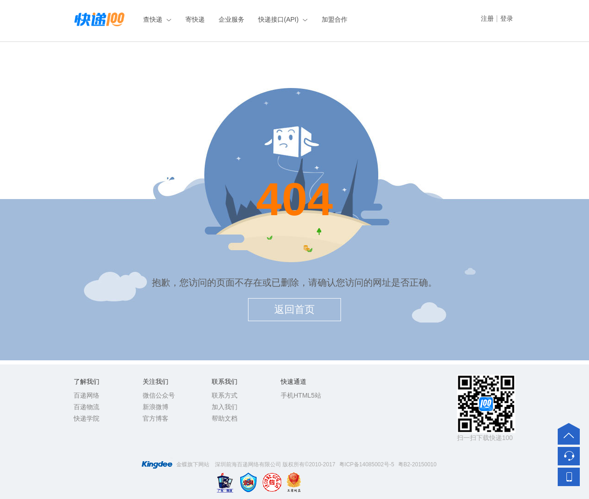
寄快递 (195, 19)
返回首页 (294, 309)
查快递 (152, 19)
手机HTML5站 (301, 395)
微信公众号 (159, 395)
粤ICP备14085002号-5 (366, 464)
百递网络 (86, 395)
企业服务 (231, 19)
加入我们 (224, 407)
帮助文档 (224, 418)
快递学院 (86, 418)
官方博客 (155, 418)
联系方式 (224, 395)
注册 (487, 18)
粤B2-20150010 (417, 464)
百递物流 (86, 407)
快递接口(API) (278, 19)
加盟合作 (334, 19)
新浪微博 (155, 407)
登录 (506, 18)
